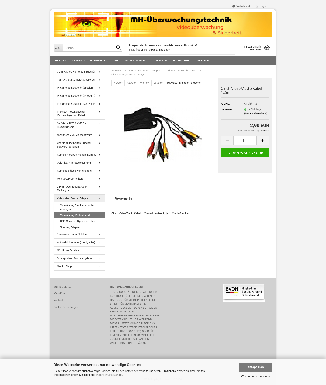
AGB (116, 60)
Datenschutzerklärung (109, 374)
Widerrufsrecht (135, 60)
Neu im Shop (64, 266)
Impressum (160, 60)
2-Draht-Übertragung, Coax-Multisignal (72, 188)
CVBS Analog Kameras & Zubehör (76, 71)
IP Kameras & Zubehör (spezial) (75, 87)
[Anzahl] (245, 140)
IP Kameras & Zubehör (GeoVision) (76, 103)
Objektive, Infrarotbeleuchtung (74, 162)
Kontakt (58, 300)
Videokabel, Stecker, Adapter (73, 198)
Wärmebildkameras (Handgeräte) (76, 242)
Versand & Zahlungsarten (89, 60)
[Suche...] (58, 48)
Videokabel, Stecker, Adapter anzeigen (77, 207)
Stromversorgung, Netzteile (72, 234)
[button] (241, 6)
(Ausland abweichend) (255, 113)
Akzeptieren (256, 367)
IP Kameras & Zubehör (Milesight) (76, 95)
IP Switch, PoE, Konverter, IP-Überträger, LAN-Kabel (71, 113)
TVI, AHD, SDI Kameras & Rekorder (76, 79)
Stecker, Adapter (70, 227)
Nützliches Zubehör (68, 250)
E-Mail (133, 49)
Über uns (60, 60)
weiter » (145, 82)
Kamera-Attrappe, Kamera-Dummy (76, 154)
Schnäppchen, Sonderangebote (74, 258)
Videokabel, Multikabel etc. (76, 215)
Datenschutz (182, 60)
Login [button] (261, 6)
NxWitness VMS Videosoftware (74, 135)
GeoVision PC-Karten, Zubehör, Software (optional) (74, 145)
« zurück (131, 82)
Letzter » (159, 82)
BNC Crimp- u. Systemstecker (77, 221)
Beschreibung (126, 199)
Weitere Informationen (255, 376)
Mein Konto (204, 60)
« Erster (118, 82)
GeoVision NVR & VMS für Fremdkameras (71, 125)
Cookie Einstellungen (66, 307)
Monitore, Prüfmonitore (70, 178)
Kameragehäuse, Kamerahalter (74, 170)
